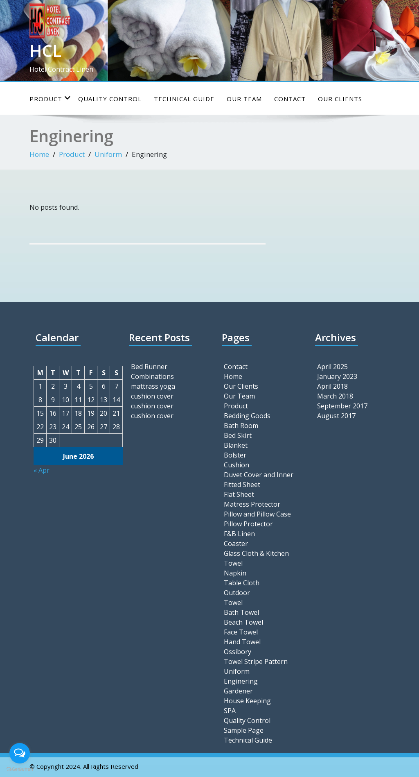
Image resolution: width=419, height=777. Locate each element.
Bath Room (241, 425)
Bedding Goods (247, 415)
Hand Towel (242, 641)
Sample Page (244, 730)
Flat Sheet (239, 494)
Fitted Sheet (242, 484)
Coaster (236, 543)
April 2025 (332, 366)
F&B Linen (239, 533)
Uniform (108, 154)
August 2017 (336, 415)
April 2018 (332, 386)
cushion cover (152, 396)
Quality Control (110, 99)
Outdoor (237, 592)
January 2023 (337, 376)
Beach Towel (243, 622)
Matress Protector (252, 504)
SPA (230, 710)
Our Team (244, 99)
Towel (233, 602)
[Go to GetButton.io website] (20, 768)
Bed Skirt (238, 435)
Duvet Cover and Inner (258, 474)
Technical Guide (184, 99)
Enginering (241, 681)
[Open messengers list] (19, 753)
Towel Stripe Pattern (256, 661)
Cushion (236, 464)
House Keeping (247, 700)
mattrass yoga (153, 386)
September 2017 (342, 405)
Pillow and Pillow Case (257, 514)
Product (50, 98)
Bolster (235, 455)
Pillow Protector (248, 523)
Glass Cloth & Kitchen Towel (256, 558)
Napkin (235, 573)
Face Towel (241, 632)
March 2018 (335, 396)
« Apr (42, 470)
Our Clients (340, 99)
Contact (290, 99)
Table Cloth (241, 582)
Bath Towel (241, 612)
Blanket (236, 445)
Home (39, 154)
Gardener (238, 690)
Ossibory (237, 651)
